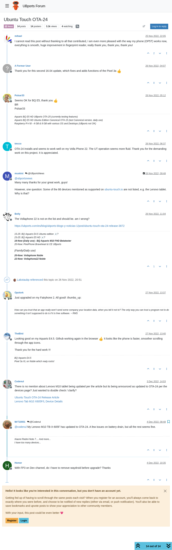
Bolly (17, 214)
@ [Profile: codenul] (21, 426)
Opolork (19, 292)
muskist (19, 173)
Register (11, 520)
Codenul (19, 381)
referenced (36, 279)
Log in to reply (159, 26)
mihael (18, 36)
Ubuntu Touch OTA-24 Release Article (37, 397)
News (9, 26)
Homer (18, 463)
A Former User (23, 66)
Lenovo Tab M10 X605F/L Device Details (39, 401)
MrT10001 (20, 422)
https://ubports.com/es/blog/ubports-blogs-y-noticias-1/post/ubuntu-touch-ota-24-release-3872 (70, 225)
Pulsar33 (19, 95)
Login (24, 520)
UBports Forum (34, 6)
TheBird (19, 333)
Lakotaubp (23, 279)
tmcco (18, 143)
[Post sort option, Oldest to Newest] (144, 26)
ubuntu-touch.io (113, 189)
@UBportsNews (34, 173)
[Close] (165, 491)
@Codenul (34, 422)
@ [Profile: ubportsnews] (23, 178)
